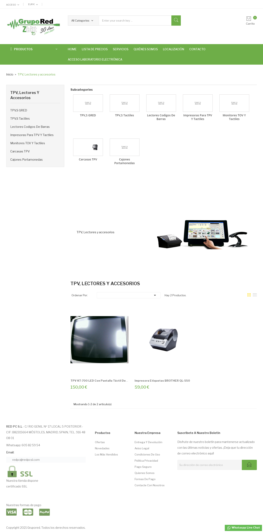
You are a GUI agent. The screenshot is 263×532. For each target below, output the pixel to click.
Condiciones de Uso (147, 454)
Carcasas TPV (20, 151)
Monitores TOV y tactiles (27, 143)
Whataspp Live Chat (243, 528)
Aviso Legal (142, 448)
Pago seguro (143, 466)
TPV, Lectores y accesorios (24, 95)
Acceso (11, 4)
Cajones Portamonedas (26, 159)
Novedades (102, 448)
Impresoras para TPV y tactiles (32, 135)
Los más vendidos (106, 454)
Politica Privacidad (146, 460)
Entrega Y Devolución (148, 442)
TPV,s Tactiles (20, 118)
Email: (10, 452)
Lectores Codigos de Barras (30, 126)
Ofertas (100, 442)
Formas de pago (145, 479)
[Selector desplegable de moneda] (33, 4)
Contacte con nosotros (150, 485)
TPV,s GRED (18, 110)
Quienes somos (145, 473)
